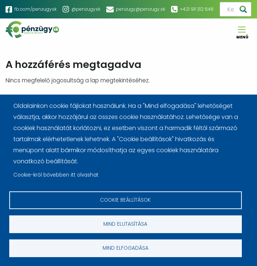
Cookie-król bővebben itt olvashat (56, 174)
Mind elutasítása (125, 224)
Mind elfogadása (125, 248)
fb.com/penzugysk (35, 9)
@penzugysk (85, 9)
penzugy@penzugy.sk (140, 9)
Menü (242, 34)
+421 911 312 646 (197, 9)
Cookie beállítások (125, 200)
